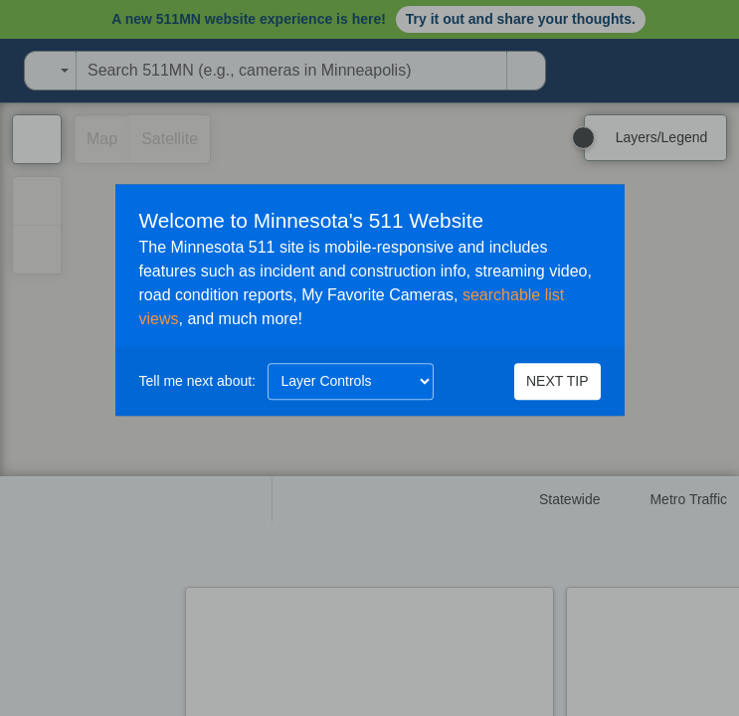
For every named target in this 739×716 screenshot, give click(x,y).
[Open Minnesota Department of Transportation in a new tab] (6, 70)
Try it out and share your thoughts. (521, 19)
